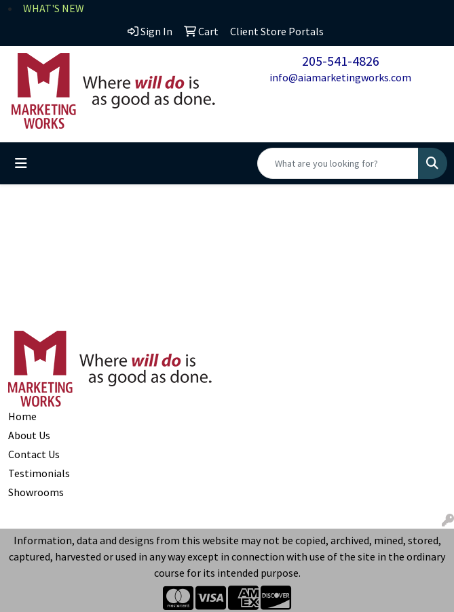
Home (22, 416)
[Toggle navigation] (21, 163)
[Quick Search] (338, 163)
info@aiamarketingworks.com (340, 77)
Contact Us (34, 454)
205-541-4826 (340, 60)
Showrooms (36, 492)
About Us (29, 435)
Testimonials (39, 473)
